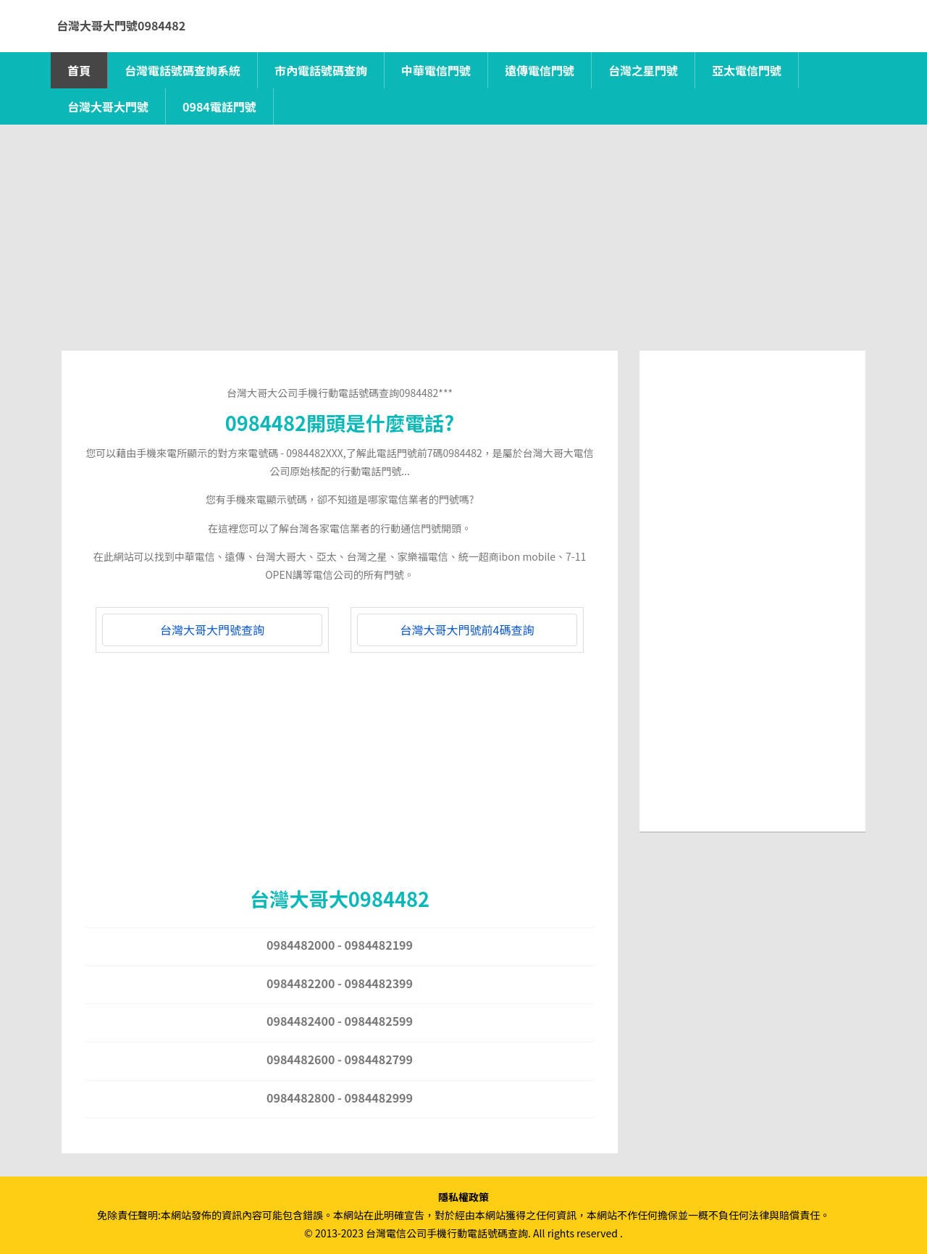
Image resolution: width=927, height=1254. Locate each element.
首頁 (79, 70)
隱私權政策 (463, 1197)
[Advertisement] (463, 249)
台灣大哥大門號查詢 (212, 629)
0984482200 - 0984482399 (340, 983)
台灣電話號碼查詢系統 (182, 70)
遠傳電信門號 (539, 70)
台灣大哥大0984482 (339, 898)
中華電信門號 (436, 70)
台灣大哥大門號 (107, 106)
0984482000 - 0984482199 (340, 944)
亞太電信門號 (746, 70)
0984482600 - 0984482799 (340, 1059)
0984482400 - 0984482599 (340, 1020)
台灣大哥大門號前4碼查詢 (467, 629)
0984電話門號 (219, 106)
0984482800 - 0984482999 (340, 1097)
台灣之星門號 (643, 70)
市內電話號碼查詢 (320, 70)
